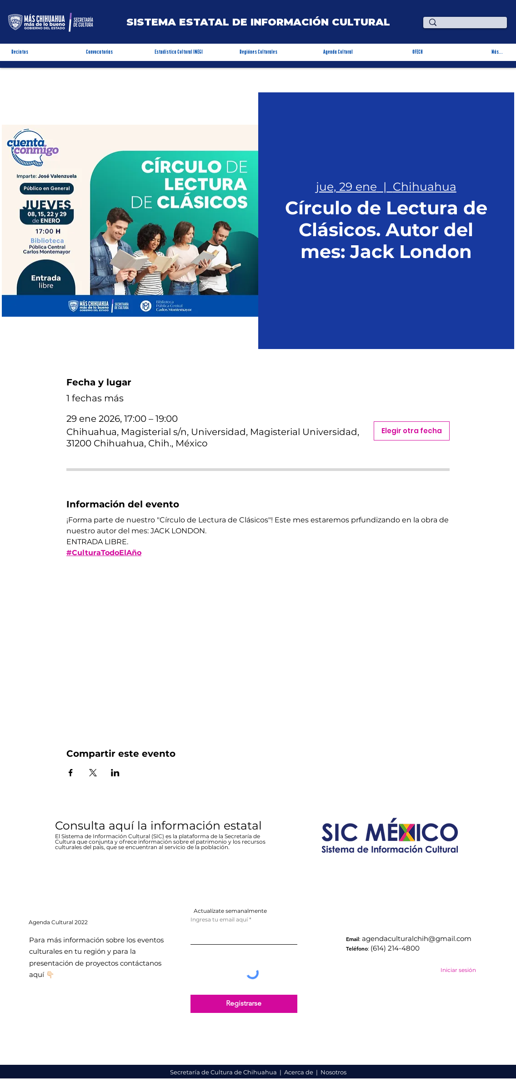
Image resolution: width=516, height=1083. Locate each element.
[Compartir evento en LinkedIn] (115, 772)
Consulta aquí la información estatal (160, 825)
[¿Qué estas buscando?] (467, 26)
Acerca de (299, 1072)
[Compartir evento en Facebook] (70, 772)
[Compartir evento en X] (93, 772)
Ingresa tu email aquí (219, 919)
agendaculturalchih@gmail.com (416, 938)
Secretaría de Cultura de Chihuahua (224, 1072)
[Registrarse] (243, 1004)
